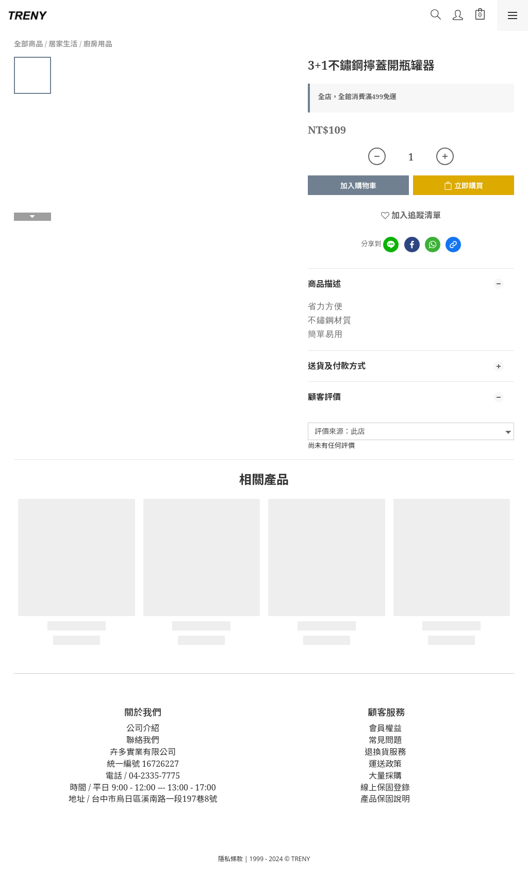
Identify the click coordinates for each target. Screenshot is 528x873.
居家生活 (62, 43)
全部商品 (28, 43)
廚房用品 (98, 43)
